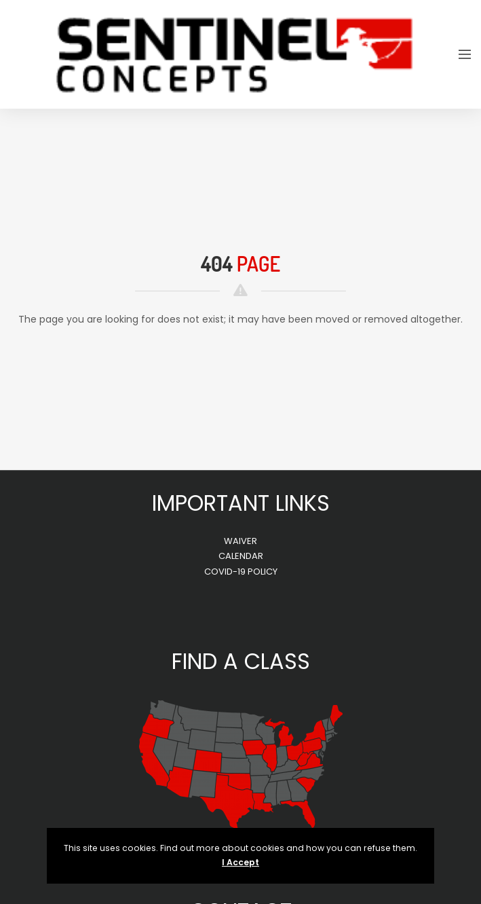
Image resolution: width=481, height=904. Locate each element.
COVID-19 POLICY (240, 571)
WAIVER (240, 541)
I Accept (240, 862)
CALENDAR (240, 555)
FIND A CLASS (241, 661)
